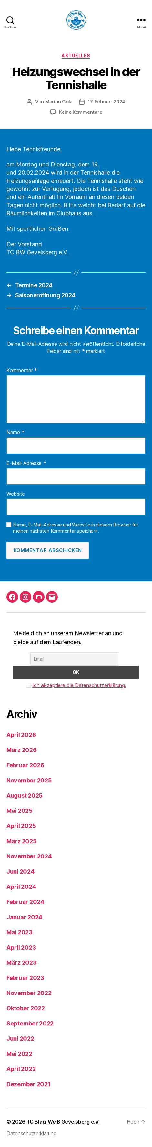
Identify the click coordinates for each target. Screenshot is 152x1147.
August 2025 (24, 795)
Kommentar (21, 371)
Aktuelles (76, 55)
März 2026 (21, 750)
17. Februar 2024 (106, 102)
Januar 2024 (24, 917)
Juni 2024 (20, 871)
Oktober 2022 (25, 1008)
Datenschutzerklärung (31, 1133)
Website (15, 494)
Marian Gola (59, 102)
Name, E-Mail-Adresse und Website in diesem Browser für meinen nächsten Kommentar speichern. (75, 528)
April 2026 (21, 734)
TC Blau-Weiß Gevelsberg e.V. (62, 1122)
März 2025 (21, 841)
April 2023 (21, 947)
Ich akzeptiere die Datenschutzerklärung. (79, 685)
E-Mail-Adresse (26, 463)
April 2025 (21, 826)
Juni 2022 (20, 1038)
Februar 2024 (25, 901)
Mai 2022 (19, 1053)
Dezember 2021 (28, 1084)
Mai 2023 (19, 932)
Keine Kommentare (80, 112)
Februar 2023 (25, 977)
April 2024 (21, 886)
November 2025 (29, 780)
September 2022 (30, 1023)
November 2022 (29, 993)
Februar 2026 (25, 765)
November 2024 (29, 856)
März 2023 (21, 962)
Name (15, 433)
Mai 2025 (19, 810)
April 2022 (20, 1069)
